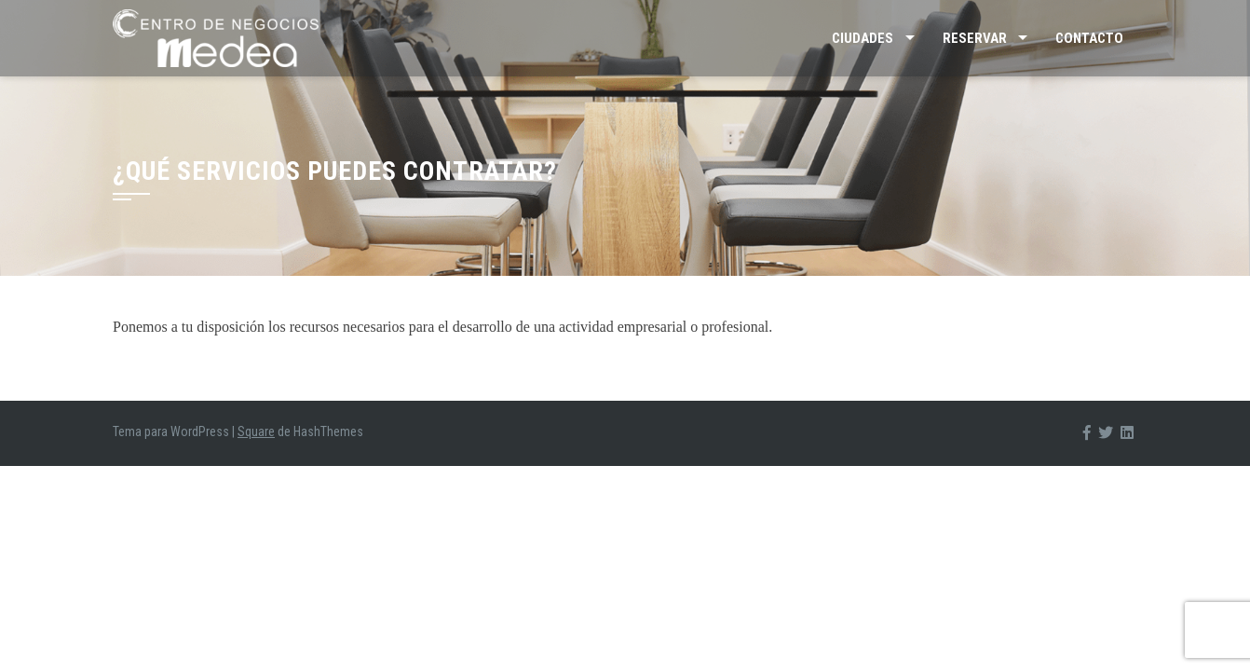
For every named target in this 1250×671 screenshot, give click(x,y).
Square (256, 431)
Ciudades (862, 38)
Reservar (975, 38)
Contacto (1089, 38)
